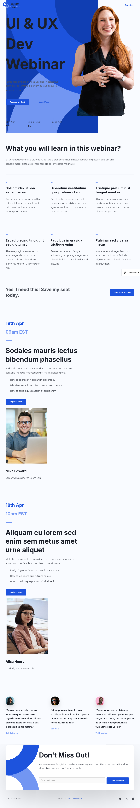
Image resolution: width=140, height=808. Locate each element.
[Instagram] (126, 800)
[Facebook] (133, 800)
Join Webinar (117, 781)
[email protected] (74, 799)
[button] (128, 5)
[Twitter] (120, 800)
